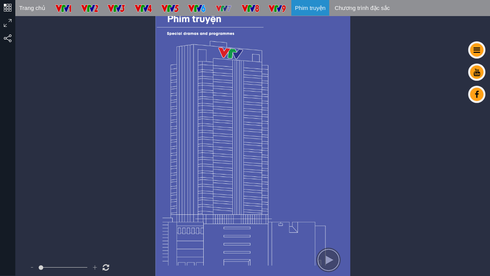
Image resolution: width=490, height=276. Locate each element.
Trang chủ (32, 8)
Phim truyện (310, 8)
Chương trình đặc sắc (362, 8)
